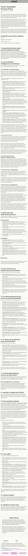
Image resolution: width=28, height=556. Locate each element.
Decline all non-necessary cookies (14, 553)
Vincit (17, 542)
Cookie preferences (23, 553)
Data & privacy (5, 542)
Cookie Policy (6, 548)
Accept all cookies (5, 553)
